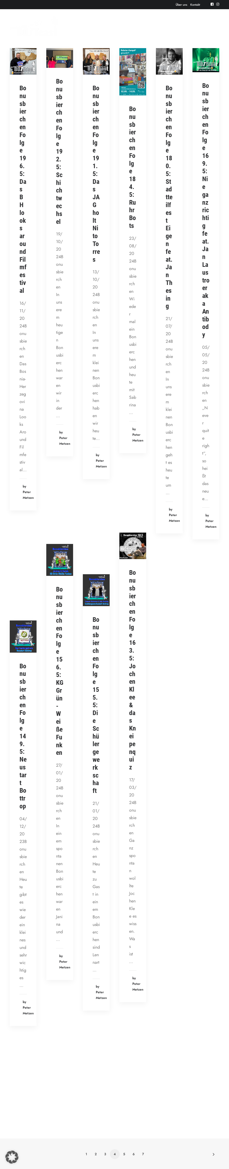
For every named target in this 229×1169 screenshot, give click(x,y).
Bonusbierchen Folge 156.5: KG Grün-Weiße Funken (59, 671)
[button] (212, 4)
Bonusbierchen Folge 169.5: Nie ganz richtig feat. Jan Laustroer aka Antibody (206, 210)
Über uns (181, 4)
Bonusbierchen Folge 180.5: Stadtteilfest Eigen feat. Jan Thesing (169, 197)
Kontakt (195, 4)
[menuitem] (181, 4)
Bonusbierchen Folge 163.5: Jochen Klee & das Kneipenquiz (132, 670)
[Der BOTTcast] (34, 26)
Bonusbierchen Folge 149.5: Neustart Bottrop (23, 736)
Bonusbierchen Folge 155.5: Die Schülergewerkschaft (96, 705)
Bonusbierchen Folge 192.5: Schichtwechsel (59, 151)
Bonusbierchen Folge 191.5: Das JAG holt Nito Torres (96, 173)
